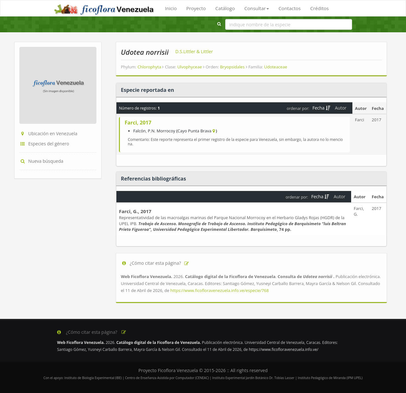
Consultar (256, 8)
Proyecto (196, 8)
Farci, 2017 (138, 122)
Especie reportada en (147, 89)
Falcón (139, 131)
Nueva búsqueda (41, 161)
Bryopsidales (233, 67)
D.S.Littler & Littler (194, 51)
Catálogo (225, 8)
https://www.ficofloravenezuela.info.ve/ (283, 349)
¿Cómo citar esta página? (155, 263)
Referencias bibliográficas (153, 178)
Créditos (319, 8)
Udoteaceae (275, 67)
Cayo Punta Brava (195, 131)
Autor (341, 108)
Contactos (289, 8)
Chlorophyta (150, 67)
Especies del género (44, 144)
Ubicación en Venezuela (48, 133)
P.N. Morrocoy (161, 131)
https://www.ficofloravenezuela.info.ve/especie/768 (219, 290)
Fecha (321, 108)
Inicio (171, 8)
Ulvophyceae (191, 67)
